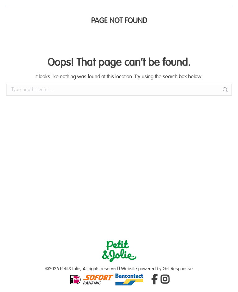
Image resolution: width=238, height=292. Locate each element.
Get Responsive (178, 269)
